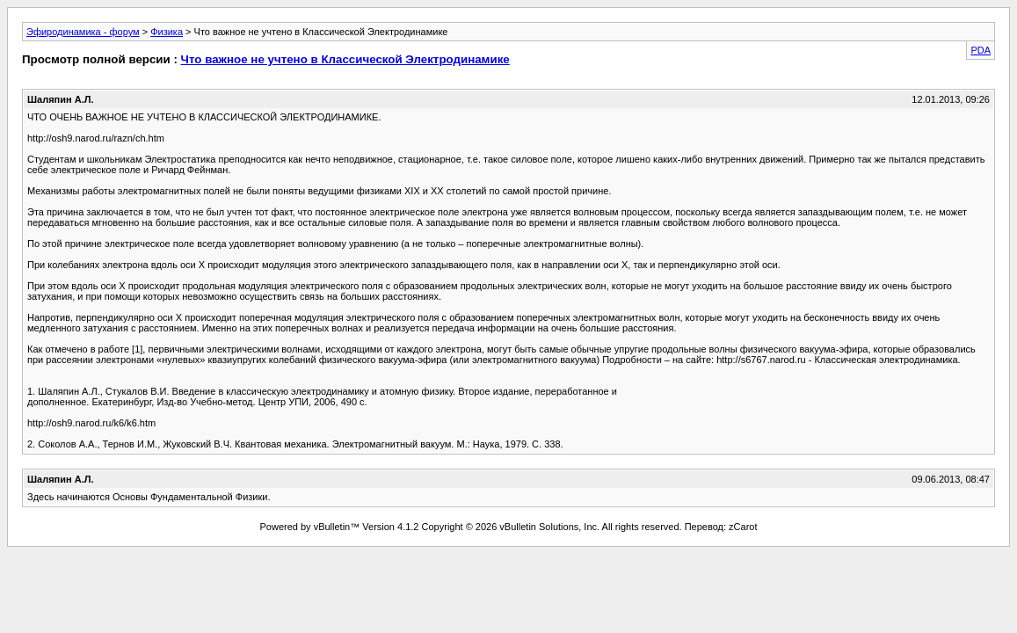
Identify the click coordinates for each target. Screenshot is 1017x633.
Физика (166, 31)
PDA (980, 50)
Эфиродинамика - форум (83, 31)
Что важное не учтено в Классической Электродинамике (345, 59)
